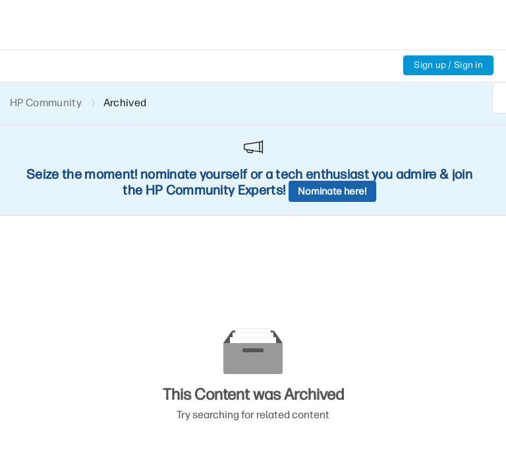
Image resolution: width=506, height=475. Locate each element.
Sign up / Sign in (448, 65)
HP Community (46, 102)
